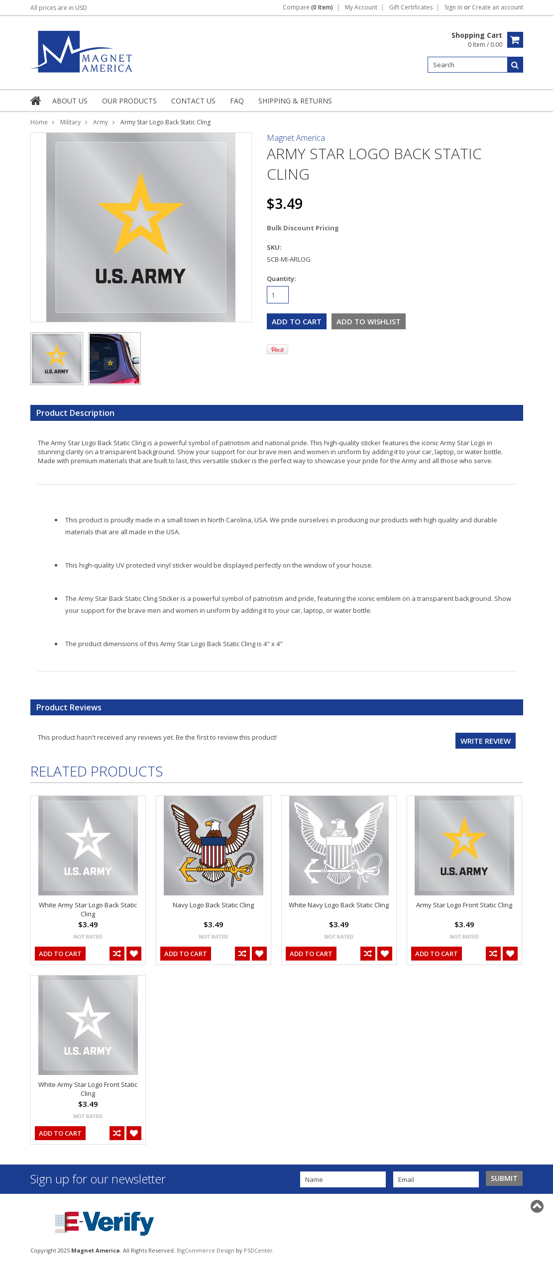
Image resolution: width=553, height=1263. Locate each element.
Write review (485, 741)
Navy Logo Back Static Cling (213, 904)
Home (39, 122)
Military (70, 122)
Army (100, 122)
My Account (361, 7)
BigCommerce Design (205, 1250)
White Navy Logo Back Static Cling (339, 904)
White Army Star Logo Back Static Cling (88, 909)
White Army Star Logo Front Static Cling (87, 1089)
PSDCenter (258, 1250)
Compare (308, 7)
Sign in (453, 7)
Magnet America (296, 137)
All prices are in (58, 7)
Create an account (497, 7)
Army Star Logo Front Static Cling (464, 904)
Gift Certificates (411, 7)
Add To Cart (60, 953)
